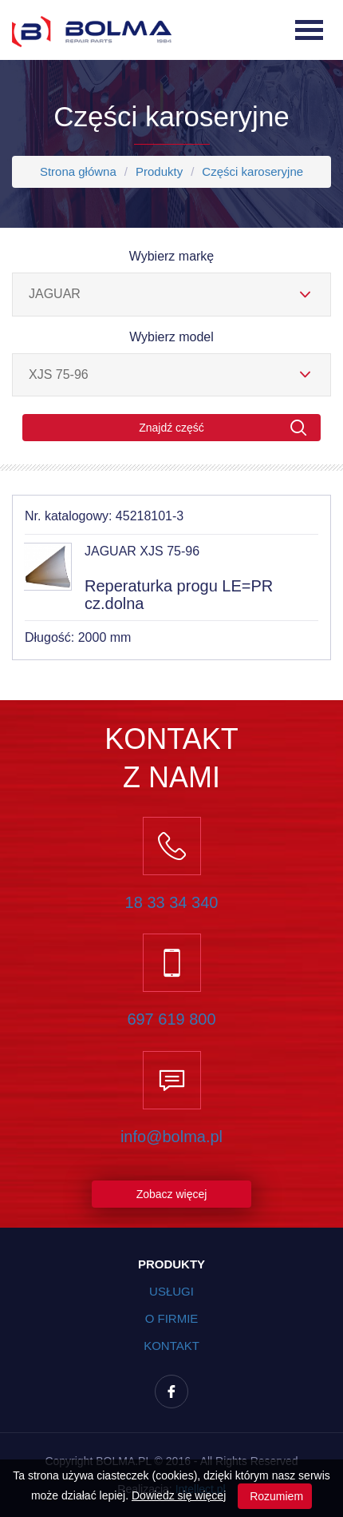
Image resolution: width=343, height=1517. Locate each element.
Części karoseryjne (252, 171)
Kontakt (171, 1345)
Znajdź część (223, 428)
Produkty (159, 171)
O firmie (172, 1318)
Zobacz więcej (171, 1194)
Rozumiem (274, 1496)
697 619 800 (171, 1019)
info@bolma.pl (171, 1136)
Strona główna (78, 171)
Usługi (171, 1291)
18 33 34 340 (172, 902)
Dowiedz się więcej (179, 1495)
